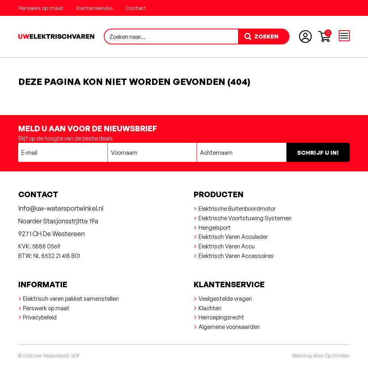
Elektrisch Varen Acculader (233, 236)
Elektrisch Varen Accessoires (236, 255)
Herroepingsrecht (221, 317)
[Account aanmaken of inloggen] (305, 36)
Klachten (209, 307)
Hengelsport (214, 227)
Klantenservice (94, 7)
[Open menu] (344, 35)
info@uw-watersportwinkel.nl (60, 208)
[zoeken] (263, 36)
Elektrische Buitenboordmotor (237, 208)
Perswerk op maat (40, 7)
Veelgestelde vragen (225, 298)
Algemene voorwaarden (229, 326)
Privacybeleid (40, 317)
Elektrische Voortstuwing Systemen (245, 217)
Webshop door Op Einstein (321, 355)
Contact (135, 7)
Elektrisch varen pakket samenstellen (71, 298)
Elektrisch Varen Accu (226, 246)
